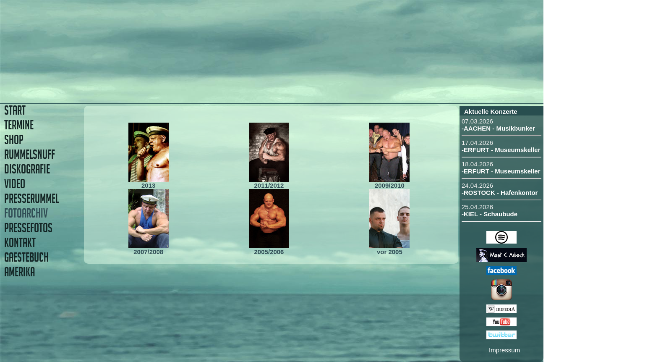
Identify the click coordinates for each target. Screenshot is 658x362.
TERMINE (19, 125)
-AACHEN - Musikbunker (498, 128)
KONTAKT (20, 242)
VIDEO (14, 184)
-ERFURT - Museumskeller (501, 149)
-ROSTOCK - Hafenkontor (500, 192)
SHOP (14, 140)
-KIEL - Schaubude (489, 214)
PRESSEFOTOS (28, 228)
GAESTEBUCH (26, 257)
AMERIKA (19, 272)
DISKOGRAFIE (27, 169)
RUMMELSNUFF (29, 154)
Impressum (504, 350)
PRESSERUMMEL (31, 198)
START (15, 110)
